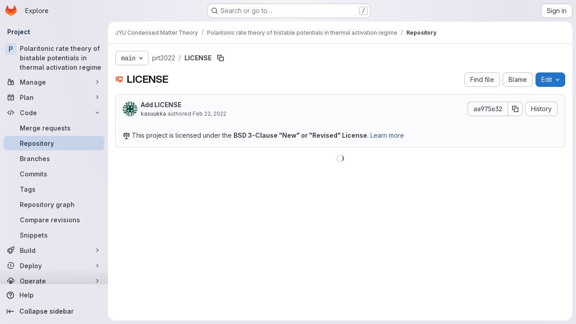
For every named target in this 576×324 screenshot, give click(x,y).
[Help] (54, 295)
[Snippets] (54, 235)
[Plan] (54, 97)
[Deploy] (54, 265)
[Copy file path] (220, 58)
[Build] (54, 250)
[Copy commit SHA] (515, 109)
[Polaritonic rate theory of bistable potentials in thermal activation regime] (54, 58)
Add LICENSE (161, 104)
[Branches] (54, 158)
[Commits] (54, 173)
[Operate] (54, 281)
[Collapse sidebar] (54, 311)
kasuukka (153, 113)
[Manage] (54, 82)
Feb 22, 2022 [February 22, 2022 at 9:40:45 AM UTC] (209, 113)
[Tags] (54, 189)
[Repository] (54, 143)
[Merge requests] (54, 128)
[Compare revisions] (54, 219)
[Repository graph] (54, 204)
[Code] (54, 112)
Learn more (387, 135)
